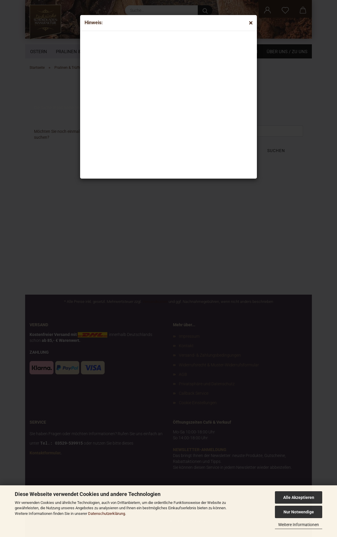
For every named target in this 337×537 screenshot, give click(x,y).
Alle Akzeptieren (298, 497)
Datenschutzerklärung (106, 513)
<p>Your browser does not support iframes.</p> (133, 103)
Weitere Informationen (298, 524)
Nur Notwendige (298, 512)
